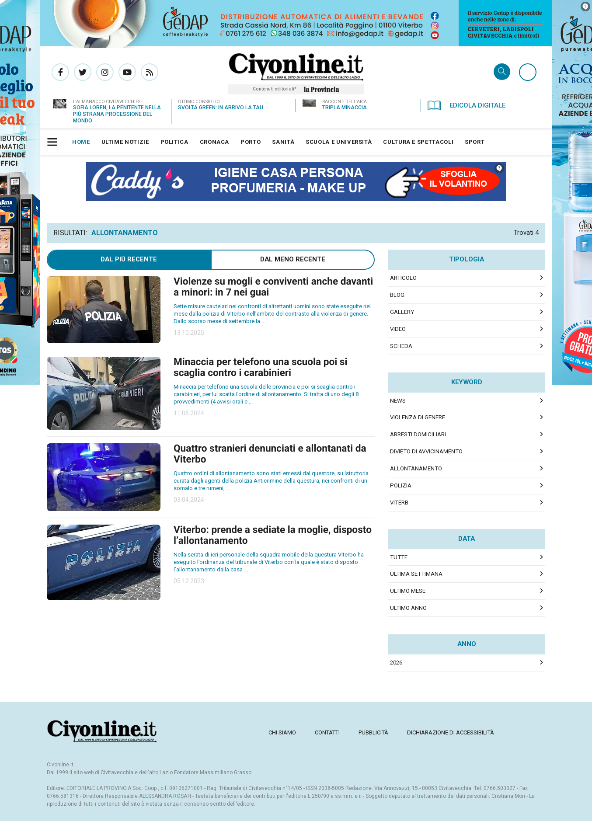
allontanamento (416, 468)
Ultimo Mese (407, 591)
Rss (149, 72)
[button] (53, 142)
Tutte (398, 557)
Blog (397, 295)
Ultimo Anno (408, 608)
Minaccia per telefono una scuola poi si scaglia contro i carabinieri (260, 367)
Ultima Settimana (416, 574)
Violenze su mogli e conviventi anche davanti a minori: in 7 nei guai (273, 286)
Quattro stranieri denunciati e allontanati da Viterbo (270, 453)
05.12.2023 (189, 580)
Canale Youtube (127, 72)
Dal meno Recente (292, 259)
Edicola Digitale (466, 105)
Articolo (403, 278)
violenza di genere (417, 417)
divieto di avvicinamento (426, 451)
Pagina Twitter (82, 72)
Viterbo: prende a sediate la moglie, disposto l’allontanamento (273, 535)
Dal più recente (129, 259)
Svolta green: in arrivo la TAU (220, 107)
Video (398, 329)
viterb (399, 502)
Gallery (402, 312)
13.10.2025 (189, 332)
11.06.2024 (189, 413)
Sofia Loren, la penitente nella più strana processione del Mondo (117, 114)
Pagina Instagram (105, 72)
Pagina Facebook (60, 72)
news (398, 400)
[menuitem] (81, 142)
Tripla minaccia (344, 107)
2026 (396, 662)
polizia (400, 485)
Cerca (502, 72)
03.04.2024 (189, 499)
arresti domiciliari (418, 434)
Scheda (401, 346)
